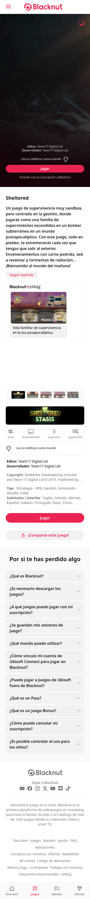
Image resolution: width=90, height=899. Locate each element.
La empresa (39, 867)
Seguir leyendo (22, 275)
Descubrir (21, 840)
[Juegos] (35, 891)
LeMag (66, 874)
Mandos (49, 840)
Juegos (35, 840)
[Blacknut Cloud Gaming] (43, 7)
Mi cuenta (27, 860)
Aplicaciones (45, 847)
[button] (45, 159)
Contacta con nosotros (29, 854)
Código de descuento (53, 860)
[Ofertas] (79, 891)
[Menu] (8, 6)
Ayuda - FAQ (67, 840)
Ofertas (54, 854)
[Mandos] (57, 891)
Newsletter (70, 854)
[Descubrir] (12, 891)
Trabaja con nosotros (66, 867)
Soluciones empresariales (39, 874)
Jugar (45, 168)
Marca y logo (17, 867)
